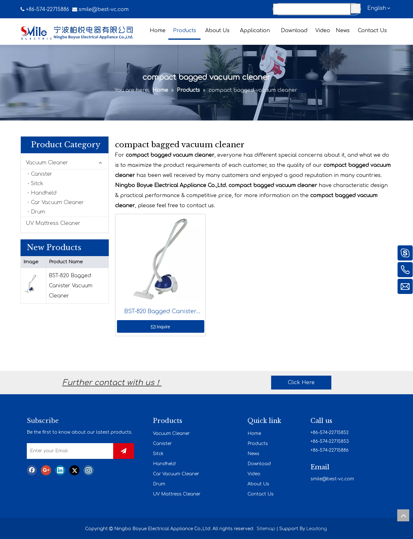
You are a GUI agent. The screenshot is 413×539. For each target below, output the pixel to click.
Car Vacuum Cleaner (57, 202)
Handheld (43, 193)
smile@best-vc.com (104, 9)
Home (254, 433)
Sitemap (266, 528)
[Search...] (312, 9)
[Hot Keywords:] (356, 8)
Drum (38, 212)
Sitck (37, 183)
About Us (258, 484)
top (403, 515)
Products (257, 443)
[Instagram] (89, 470)
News (253, 453)
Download (259, 463)
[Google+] (46, 470)
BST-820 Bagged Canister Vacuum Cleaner (70, 286)
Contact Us (260, 494)
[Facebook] (32, 470)
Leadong (316, 528)
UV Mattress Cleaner (53, 223)
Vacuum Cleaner (47, 163)
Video (253, 474)
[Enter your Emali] (75, 451)
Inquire (160, 326)
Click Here (301, 382)
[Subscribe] (123, 451)
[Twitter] (74, 470)
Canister (41, 174)
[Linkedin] (60, 470)
